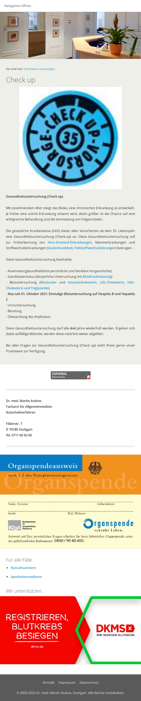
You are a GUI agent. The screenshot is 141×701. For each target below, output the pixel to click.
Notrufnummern (23, 568)
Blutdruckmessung (97, 276)
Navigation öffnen (17, 6)
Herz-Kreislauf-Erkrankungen (70, 242)
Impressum (67, 682)
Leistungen (47, 69)
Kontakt (48, 682)
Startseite (30, 69)
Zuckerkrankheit (60, 248)
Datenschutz (89, 682)
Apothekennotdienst (26, 577)
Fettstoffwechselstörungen (94, 248)
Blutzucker (48, 282)
